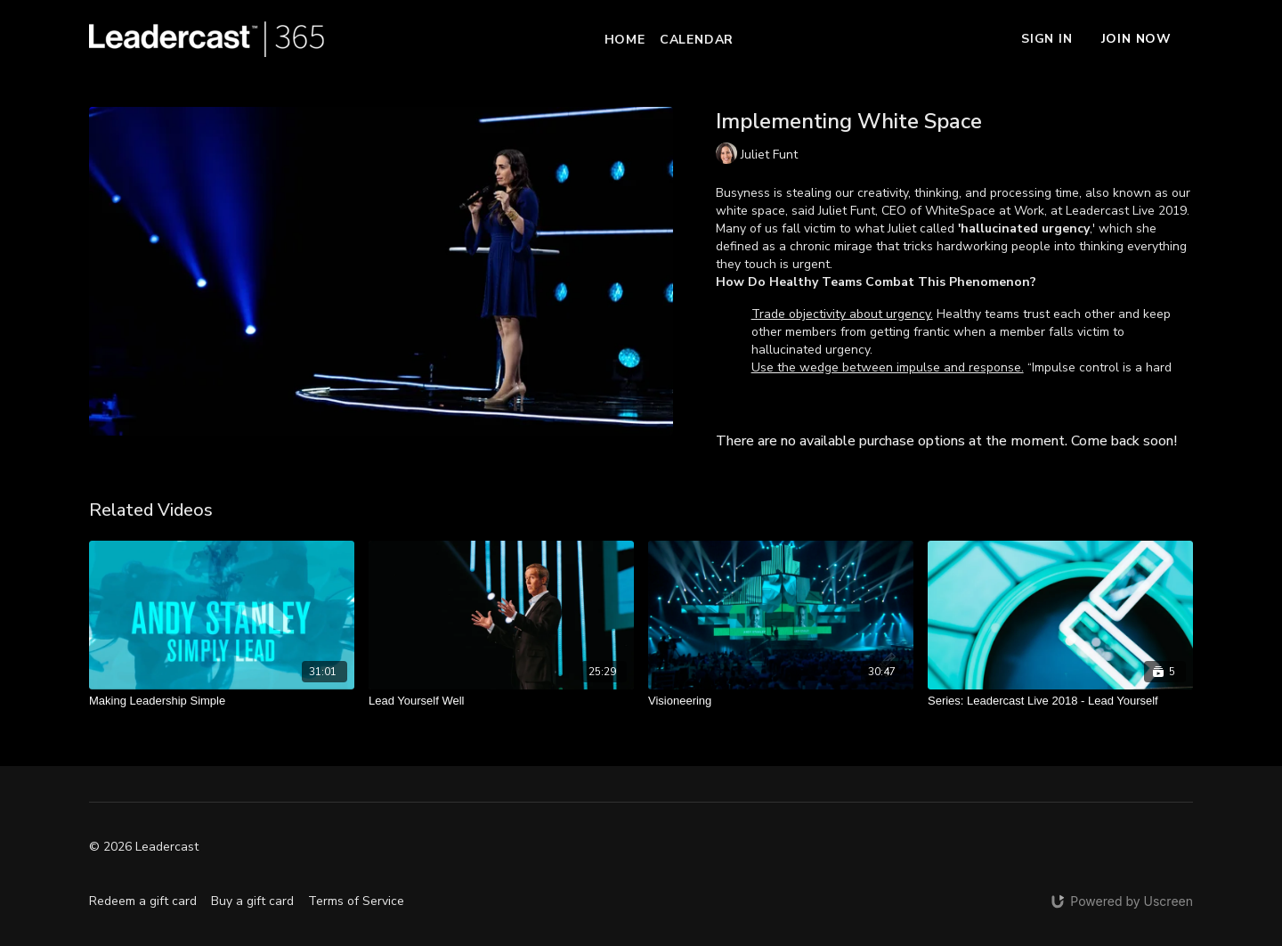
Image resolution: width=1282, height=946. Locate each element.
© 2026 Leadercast (144, 847)
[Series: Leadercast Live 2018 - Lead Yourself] (1060, 701)
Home (624, 39)
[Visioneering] (780, 701)
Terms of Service (356, 901)
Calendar (697, 39)
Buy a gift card (252, 901)
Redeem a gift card (143, 901)
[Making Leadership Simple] (221, 701)
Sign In (1047, 38)
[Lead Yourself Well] (501, 701)
